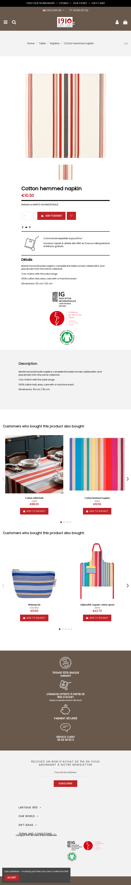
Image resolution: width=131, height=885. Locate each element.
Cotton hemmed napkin (97, 498)
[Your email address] (65, 772)
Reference (26, 204)
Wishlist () (78, 10)
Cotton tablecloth (34, 498)
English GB (54, 10)
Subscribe (65, 783)
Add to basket (51, 215)
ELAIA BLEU (34, 608)
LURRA (34, 501)
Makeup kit (34, 604)
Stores (64, 3)
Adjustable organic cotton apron (97, 604)
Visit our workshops (40, 3)
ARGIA (97, 501)
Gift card (98, 3)
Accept (11, 877)
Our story (80, 3)
